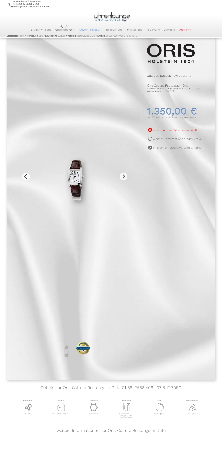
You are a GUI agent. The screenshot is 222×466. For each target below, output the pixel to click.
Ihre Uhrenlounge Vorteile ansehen (178, 147)
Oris (35, 35)
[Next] (123, 176)
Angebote (185, 30)
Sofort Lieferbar (89, 30)
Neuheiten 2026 (65, 30)
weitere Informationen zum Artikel (178, 139)
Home (15, 35)
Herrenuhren (113, 30)
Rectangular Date (81, 35)
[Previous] (26, 176)
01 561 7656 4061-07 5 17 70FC (117, 35)
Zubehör (169, 30)
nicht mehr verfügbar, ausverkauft (175, 130)
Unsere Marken (41, 30)
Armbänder (153, 30)
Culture (55, 35)
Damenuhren (134, 30)
